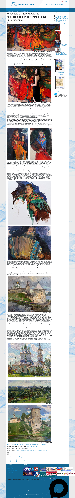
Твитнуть (57, 15)
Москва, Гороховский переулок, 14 (12, 467)
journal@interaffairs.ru (12, 470)
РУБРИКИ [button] (66, 8)
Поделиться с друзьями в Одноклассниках (61, 25)
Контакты (9, 465)
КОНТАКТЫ (51, 8)
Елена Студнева (20, 23)
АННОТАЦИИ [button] (28, 8)
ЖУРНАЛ (44, 8)
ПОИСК (61, 8)
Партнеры (25, 465)
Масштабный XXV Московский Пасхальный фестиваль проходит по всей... (61, 36)
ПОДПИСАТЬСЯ (58, 98)
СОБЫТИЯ (22, 8)
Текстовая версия (60, 72)
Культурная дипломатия (21, 11)
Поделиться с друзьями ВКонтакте (60, 21)
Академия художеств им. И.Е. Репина (23, 450)
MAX (30, 448)
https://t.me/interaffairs (32, 446)
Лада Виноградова (36, 450)
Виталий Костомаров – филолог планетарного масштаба (61, 53)
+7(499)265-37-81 (12, 472)
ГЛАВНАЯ (10, 11)
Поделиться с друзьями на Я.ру (61, 19)
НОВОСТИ (9, 8)
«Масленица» (44, 450)
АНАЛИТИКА (15, 8)
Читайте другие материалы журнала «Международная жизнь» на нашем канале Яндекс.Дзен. (28, 444)
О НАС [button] (56, 8)
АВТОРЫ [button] (34, 8)
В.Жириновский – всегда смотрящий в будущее (61, 45)
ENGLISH (64, 1)
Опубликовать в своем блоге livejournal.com (60, 17)
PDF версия (60, 74)
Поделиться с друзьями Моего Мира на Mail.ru (60, 23)
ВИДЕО (39, 8)
